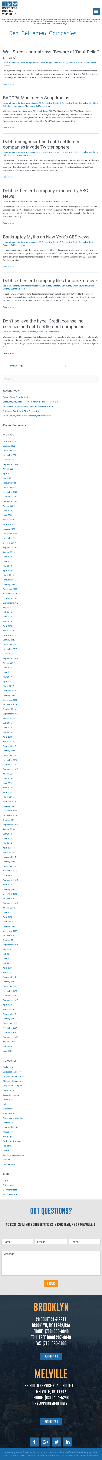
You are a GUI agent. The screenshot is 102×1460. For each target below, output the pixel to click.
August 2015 (9, 774)
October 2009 (9, 1032)
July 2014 (7, 834)
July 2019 (7, 556)
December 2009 (10, 1023)
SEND (51, 1283)
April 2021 (7, 473)
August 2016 (9, 718)
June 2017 (8, 672)
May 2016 (7, 732)
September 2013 (10, 880)
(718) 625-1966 (55, 1343)
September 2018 (10, 603)
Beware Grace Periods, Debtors (17, 397)
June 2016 (8, 727)
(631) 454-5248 (56, 1397)
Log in (5, 1180)
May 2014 (7, 843)
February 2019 (9, 580)
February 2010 (9, 1014)
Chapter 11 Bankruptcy (13, 1076)
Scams (86, 62)
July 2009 (7, 1046)
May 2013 (7, 884)
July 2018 (7, 612)
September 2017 (10, 658)
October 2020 (9, 496)
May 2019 (7, 566)
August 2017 (9, 663)
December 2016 (10, 700)
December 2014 (10, 810)
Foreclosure (8, 1113)
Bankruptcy (25, 62)
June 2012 (8, 912)
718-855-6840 (49, 21)
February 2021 (9, 483)
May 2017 (7, 677)
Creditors (72, 62)
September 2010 (10, 1000)
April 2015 (7, 792)
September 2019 (10, 547)
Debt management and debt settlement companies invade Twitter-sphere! (42, 144)
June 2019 (8, 561)
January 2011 (9, 981)
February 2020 (9, 524)
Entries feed (8, 1185)
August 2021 (9, 469)
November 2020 (10, 492)
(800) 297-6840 (59, 1337)
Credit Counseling (59, 62)
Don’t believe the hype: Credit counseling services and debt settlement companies (43, 323)
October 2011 (9, 940)
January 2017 (9, 695)
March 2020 (8, 519)
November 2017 (10, 649)
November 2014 (10, 815)
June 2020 (8, 515)
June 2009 (8, 1051)
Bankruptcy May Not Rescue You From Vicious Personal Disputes (31, 402)
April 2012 (7, 917)
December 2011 (10, 931)
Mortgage (29, 106)
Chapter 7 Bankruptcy (40, 62)
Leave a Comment (11, 62)
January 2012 (9, 926)
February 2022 (9, 441)
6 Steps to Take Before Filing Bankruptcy (21, 411)
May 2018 (7, 621)
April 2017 (7, 681)
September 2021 (10, 464)
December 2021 (10, 450)
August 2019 (9, 552)
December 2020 (10, 487)
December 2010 (10, 986)
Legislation (8, 1122)
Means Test (8, 1132)
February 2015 (9, 801)
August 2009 (9, 1041)
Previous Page (14, 365)
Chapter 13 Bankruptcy (41, 103)
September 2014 (10, 824)
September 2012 (10, 903)
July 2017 (7, 667)
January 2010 (9, 1018)
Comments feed (10, 1190)
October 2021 (9, 459)
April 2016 (7, 737)
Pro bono (7, 1146)
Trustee (6, 1159)
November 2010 (10, 991)
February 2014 (9, 857)
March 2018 (8, 630)
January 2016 (9, 750)
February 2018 (9, 635)
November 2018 (10, 593)
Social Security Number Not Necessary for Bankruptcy (26, 415)
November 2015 (10, 760)
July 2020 (7, 510)
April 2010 (7, 1004)
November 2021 (10, 455)
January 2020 (9, 529)
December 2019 (10, 533)
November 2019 (10, 538)
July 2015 (7, 778)
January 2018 (9, 640)
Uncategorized (9, 1164)
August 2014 (9, 829)
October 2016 (9, 709)
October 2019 (9, 543)
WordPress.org (10, 1194)
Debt (80, 62)
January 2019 (9, 584)
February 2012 (9, 921)
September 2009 (10, 1037)
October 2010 (9, 995)
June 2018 (8, 616)
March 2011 (8, 972)
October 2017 (9, 653)
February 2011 (9, 977)
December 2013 (10, 866)
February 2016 (9, 746)
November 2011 (10, 935)
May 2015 (7, 787)
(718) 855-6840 (56, 1331)
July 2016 (7, 723)
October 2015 (9, 764)
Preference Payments (12, 1141)
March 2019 (8, 575)
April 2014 (7, 848)
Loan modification (16, 106)
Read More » (8, 84)
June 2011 (8, 958)
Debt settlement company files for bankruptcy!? (50, 280)
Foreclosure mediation (13, 1118)
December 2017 (10, 644)
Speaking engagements (13, 1155)
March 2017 (8, 686)
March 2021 (8, 478)
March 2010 (8, 1009)
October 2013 (9, 875)
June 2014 (8, 838)
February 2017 (9, 690)
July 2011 (7, 954)
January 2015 (9, 806)
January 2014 (9, 861)
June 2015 (8, 783)
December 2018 (10, 589)
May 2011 (7, 963)
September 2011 (10, 944)
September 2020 (10, 501)
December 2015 (10, 755)
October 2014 (9, 820)
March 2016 (8, 741)
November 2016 (10, 704)
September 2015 (10, 769)
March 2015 (8, 797)
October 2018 (9, 598)
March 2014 (8, 852)
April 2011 (7, 968)
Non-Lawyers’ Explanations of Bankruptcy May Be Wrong (28, 406)
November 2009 (10, 1028)
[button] (96, 11)
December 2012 (10, 894)
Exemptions (8, 1108)
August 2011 (9, 949)
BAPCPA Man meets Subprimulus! (36, 97)
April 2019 (7, 570)
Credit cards (8, 1090)
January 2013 (9, 889)
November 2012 (10, 898)
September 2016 (10, 714)
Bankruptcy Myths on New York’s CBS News (46, 237)
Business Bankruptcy (12, 1072)
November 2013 (10, 870)
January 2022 (9, 446)
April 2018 (7, 626)
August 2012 (9, 908)
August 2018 (9, 607)
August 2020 (9, 506)
